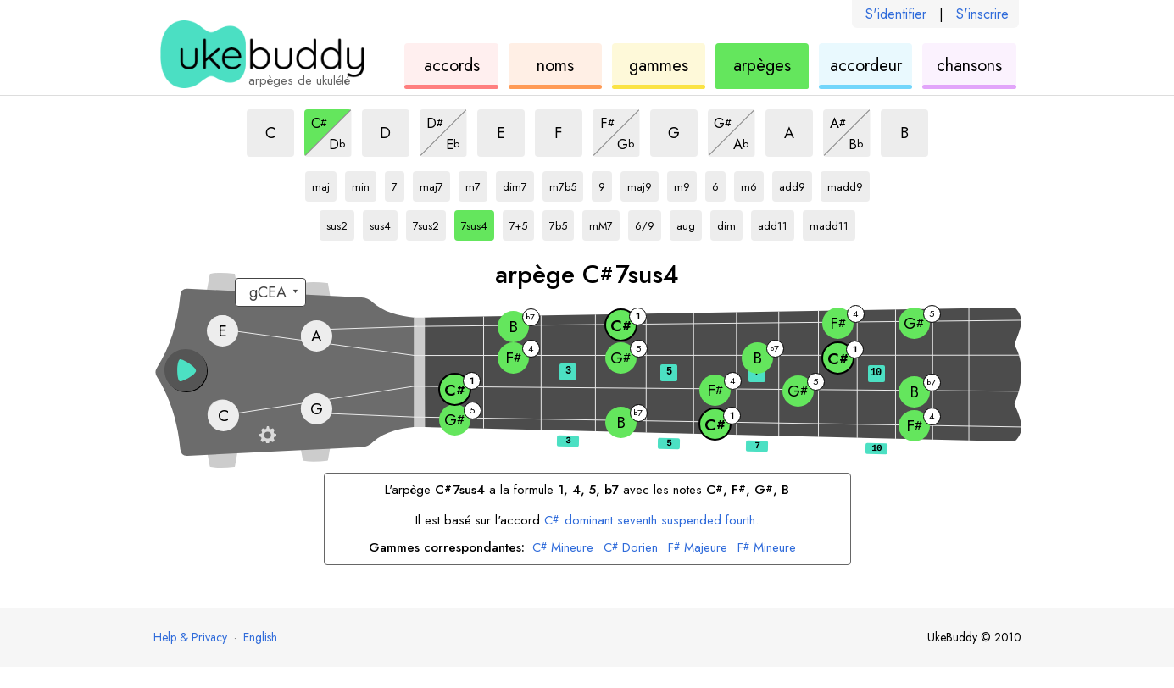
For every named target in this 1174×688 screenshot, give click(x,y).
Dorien (631, 548)
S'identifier (895, 14)
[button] (185, 370)
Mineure (562, 548)
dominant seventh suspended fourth (649, 520)
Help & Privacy (190, 637)
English (260, 637)
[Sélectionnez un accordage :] (270, 292)
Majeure (697, 548)
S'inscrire (982, 14)
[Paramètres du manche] (268, 435)
